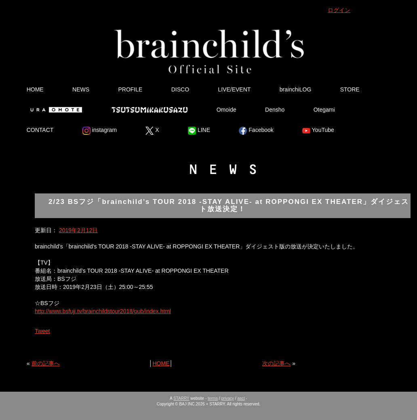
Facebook (256, 131)
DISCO (180, 89)
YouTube (318, 131)
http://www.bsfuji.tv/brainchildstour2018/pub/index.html (103, 311)
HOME (35, 89)
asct (240, 398)
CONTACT (40, 130)
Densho (274, 109)
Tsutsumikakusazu (149, 110)
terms (213, 398)
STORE (350, 89)
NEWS (80, 89)
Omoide (226, 109)
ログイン (339, 10)
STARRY (181, 398)
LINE (199, 131)
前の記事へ (46, 363)
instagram (99, 131)
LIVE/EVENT (234, 89)
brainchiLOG (296, 89)
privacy (227, 398)
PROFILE (130, 89)
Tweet (42, 331)
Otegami (324, 109)
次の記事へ (276, 363)
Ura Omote (54, 110)
